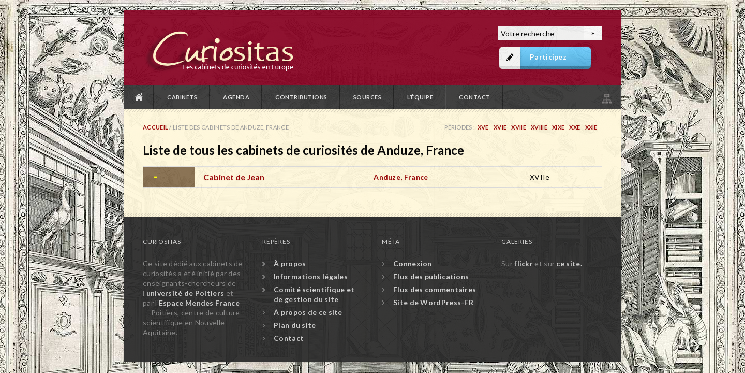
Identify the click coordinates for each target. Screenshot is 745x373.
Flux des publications (431, 276)
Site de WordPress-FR (433, 302)
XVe (483, 127)
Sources (367, 97)
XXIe (591, 127)
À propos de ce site (308, 312)
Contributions (301, 97)
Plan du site (606, 97)
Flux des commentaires (434, 289)
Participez (548, 56)
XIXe (558, 127)
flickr (523, 263)
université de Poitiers (185, 293)
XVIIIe (539, 127)
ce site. (569, 263)
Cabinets (182, 97)
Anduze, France (401, 177)
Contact (474, 97)
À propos (290, 263)
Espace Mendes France (199, 302)
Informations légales (311, 276)
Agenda (236, 97)
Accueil (139, 97)
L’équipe (420, 97)
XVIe (500, 127)
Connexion (412, 263)
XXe (574, 127)
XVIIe (518, 127)
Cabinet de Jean (233, 177)
